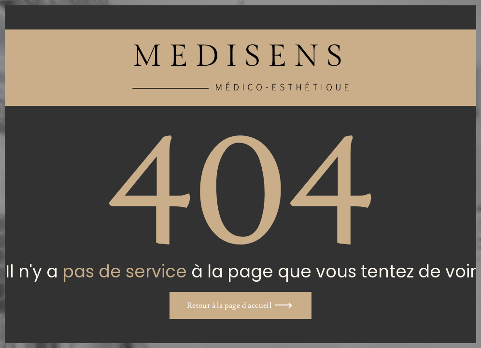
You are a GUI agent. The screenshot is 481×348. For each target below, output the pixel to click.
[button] (240, 305)
